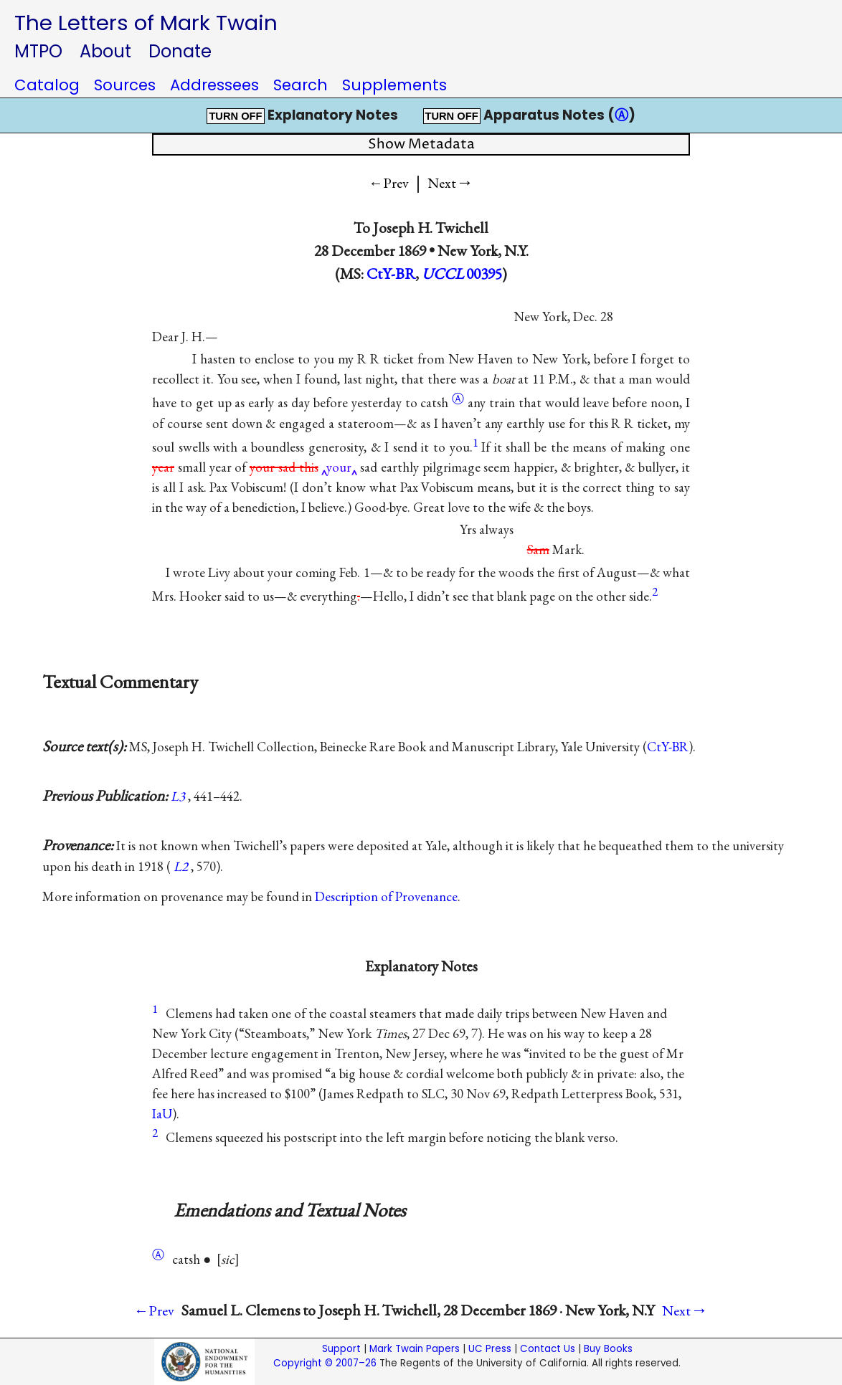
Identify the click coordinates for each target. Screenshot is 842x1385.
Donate (180, 51)
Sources (125, 85)
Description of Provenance (386, 896)
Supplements (394, 85)
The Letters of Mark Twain (146, 22)
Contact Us (547, 1349)
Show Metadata (421, 144)
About (105, 51)
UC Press (489, 1349)
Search (300, 85)
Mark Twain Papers (414, 1349)
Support (341, 1349)
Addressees (214, 85)
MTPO (38, 51)
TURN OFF (235, 116)
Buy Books (608, 1349)
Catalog (47, 85)
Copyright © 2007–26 (325, 1363)
